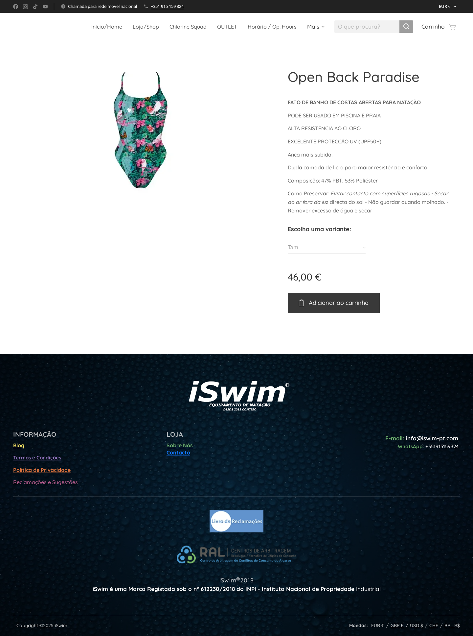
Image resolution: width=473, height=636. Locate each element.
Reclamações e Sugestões (45, 482)
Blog (18, 445)
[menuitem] (95, 26)
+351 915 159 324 (167, 6)
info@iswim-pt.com (432, 438)
